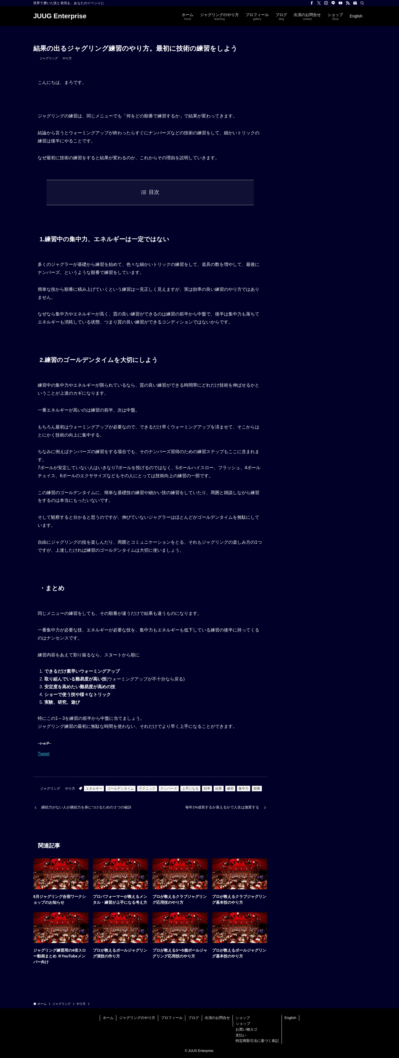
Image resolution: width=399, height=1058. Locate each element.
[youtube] (340, 3)
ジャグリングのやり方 (137, 1018)
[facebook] (311, 3)
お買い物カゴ (246, 1029)
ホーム (108, 1018)
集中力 (244, 788)
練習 (230, 788)
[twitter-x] (319, 3)
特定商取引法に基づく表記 (257, 1041)
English (290, 1018)
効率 (207, 788)
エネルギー (94, 788)
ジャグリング (49, 58)
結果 (218, 788)
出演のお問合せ (217, 1018)
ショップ (243, 1018)
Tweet (44, 753)
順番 (257, 788)
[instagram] (326, 3)
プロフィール (172, 1018)
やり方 (67, 58)
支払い (241, 1035)
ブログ (193, 1018)
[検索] (362, 3)
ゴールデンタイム (120, 788)
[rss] (347, 3)
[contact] (355, 3)
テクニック (147, 788)
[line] (333, 3)
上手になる (190, 788)
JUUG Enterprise (59, 16)
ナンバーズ (168, 788)
